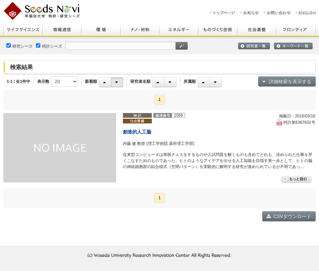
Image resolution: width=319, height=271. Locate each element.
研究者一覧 (254, 46)
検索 (182, 46)
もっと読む (296, 179)
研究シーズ (19, 46)
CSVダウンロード (289, 216)
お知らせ (249, 12)
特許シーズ (49, 46)
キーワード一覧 (293, 46)
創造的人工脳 (137, 131)
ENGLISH (306, 12)
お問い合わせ (277, 12)
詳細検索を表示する (287, 81)
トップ (222, 12)
